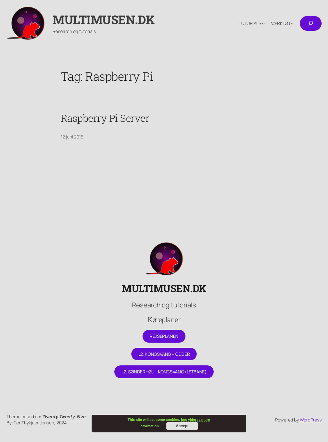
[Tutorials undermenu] (263, 23)
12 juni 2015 (72, 137)
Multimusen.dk (104, 19)
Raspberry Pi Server (105, 118)
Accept (182, 426)
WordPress (311, 420)
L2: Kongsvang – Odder (164, 354)
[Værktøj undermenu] (292, 23)
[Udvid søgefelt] (311, 23)
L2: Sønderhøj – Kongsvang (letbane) (163, 372)
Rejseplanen (164, 336)
